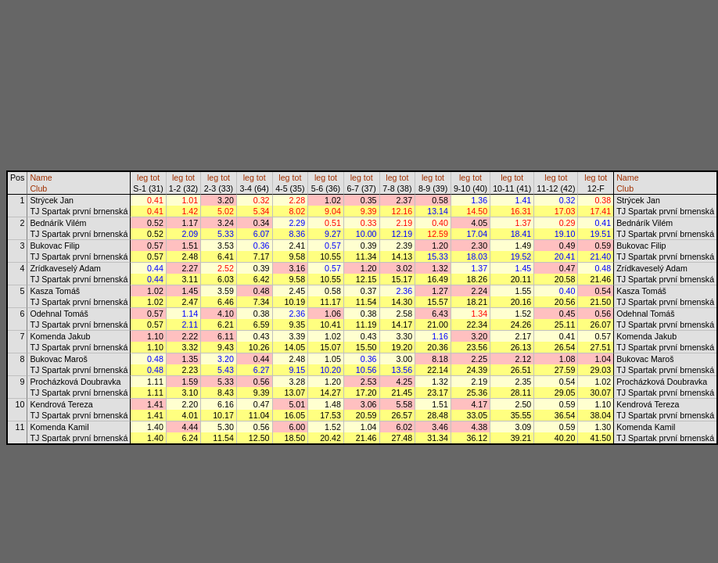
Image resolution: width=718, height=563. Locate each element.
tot (155, 177)
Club (38, 188)
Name (41, 177)
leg (142, 177)
